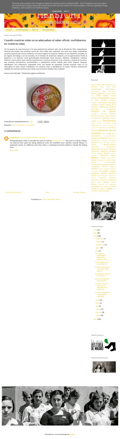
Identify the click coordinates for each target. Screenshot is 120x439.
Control (93, 103)
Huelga (109, 133)
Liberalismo (112, 140)
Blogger (72, 434)
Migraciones (95, 151)
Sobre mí (35, 30)
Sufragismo (95, 189)
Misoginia (112, 151)
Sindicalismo (104, 186)
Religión (93, 175)
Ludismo (113, 142)
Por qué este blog (21, 30)
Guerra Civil (112, 125)
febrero (99, 312)
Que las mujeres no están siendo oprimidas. (102, 294)
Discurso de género (103, 111)
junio (97, 300)
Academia (108, 85)
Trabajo (108, 188)
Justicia (107, 138)
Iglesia (114, 133)
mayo (98, 303)
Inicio (47, 192)
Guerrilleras (112, 127)
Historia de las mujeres (103, 131)
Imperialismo (95, 136)
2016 (95, 236)
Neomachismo (101, 160)
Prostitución (103, 171)
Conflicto (104, 100)
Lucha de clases (104, 142)
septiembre (100, 245)
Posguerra (107, 169)
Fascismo (99, 121)
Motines (100, 153)
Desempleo (95, 109)
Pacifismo (112, 164)
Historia (94, 130)
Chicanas (108, 93)
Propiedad (94, 171)
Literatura (94, 142)
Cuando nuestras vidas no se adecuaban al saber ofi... (101, 286)
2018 (95, 230)
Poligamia (113, 166)
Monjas (93, 153)
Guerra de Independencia (99, 127)
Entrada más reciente (14, 192)
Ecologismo (94, 114)
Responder (14, 150)
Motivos (23, 125)
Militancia (104, 151)
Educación (104, 114)
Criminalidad (102, 103)
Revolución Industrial (98, 180)
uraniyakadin (15, 137)
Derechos (112, 107)
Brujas (93, 93)
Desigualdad (111, 109)
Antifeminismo (96, 89)
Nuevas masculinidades (103, 162)
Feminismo (16, 125)
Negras (93, 160)
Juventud (113, 138)
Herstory (9, 30)
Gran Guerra (103, 125)
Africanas (94, 87)
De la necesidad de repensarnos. (102, 280)
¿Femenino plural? (48, 30)
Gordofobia (106, 123)
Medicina (112, 149)
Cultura (101, 105)
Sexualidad (95, 186)
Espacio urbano (104, 116)
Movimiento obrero (108, 155)
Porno (101, 169)
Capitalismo (100, 93)
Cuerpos (112, 102)
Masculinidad (111, 147)
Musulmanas (112, 158)
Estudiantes (106, 118)
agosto (98, 248)
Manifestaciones (110, 144)
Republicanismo (103, 175)
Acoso (114, 85)
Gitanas (99, 123)
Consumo (112, 100)
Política (94, 168)
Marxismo (94, 147)
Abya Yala (100, 85)
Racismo (104, 173)
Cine (92, 96)
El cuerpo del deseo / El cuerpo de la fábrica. (102, 269)
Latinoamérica (95, 140)
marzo (98, 309)
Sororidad (30, 125)
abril (97, 306)
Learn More (57, 11)
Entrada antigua (79, 192)
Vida (100, 191)
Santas (99, 182)
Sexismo (113, 184)
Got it (66, 11)
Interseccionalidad (98, 138)
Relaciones (112, 173)
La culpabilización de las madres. (102, 275)
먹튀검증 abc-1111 (58, 141)
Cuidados (94, 105)
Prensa (113, 169)
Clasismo (94, 98)
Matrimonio (104, 149)
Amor (102, 87)
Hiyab (104, 133)
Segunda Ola (103, 184)
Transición (94, 191)
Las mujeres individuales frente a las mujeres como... (101, 256)
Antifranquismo (110, 89)
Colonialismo (103, 98)
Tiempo (102, 189)
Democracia (103, 107)
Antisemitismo (95, 91)
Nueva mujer (111, 160)
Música (103, 158)
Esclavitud (94, 116)
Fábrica (113, 118)
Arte (104, 91)
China (114, 93)
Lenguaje (104, 140)
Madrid (93, 144)
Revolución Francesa (107, 178)
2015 (95, 319)
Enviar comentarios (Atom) (50, 199)
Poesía (104, 166)
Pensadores (95, 166)
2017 (95, 233)
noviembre (100, 238)
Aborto (93, 85)
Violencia (105, 191)
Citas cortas (102, 95)
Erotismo (112, 114)
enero (98, 315)
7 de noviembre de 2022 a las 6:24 (32, 137)
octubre (99, 242)
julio (97, 251)
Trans (114, 189)
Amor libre (111, 87)
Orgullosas (104, 164)
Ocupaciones (95, 164)
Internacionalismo (110, 136)
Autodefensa (112, 91)
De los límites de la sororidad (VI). (102, 263)
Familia (93, 121)
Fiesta (93, 123)
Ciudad (113, 96)
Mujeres (95, 157)
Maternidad (95, 149)
